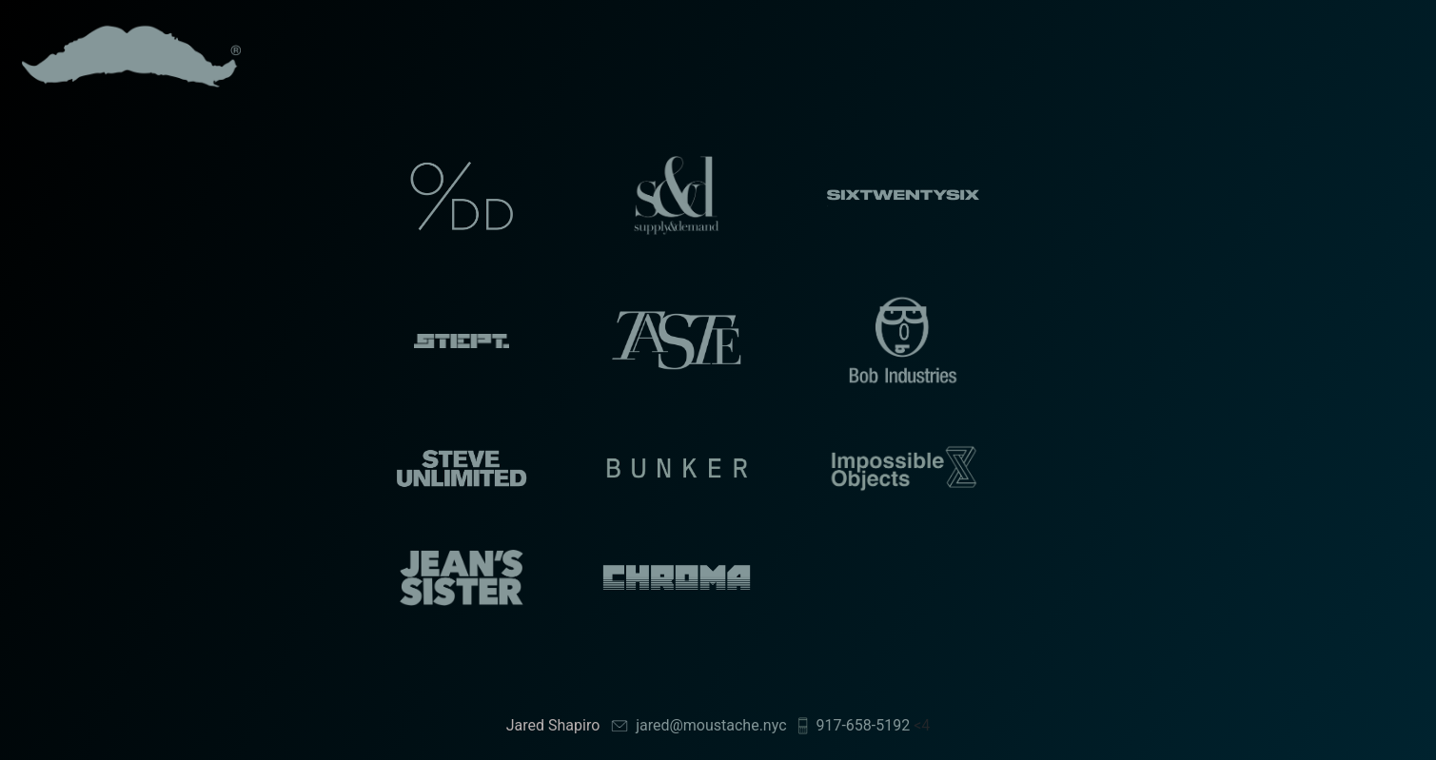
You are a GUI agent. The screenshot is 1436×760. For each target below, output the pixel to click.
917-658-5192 (863, 725)
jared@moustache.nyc (711, 725)
